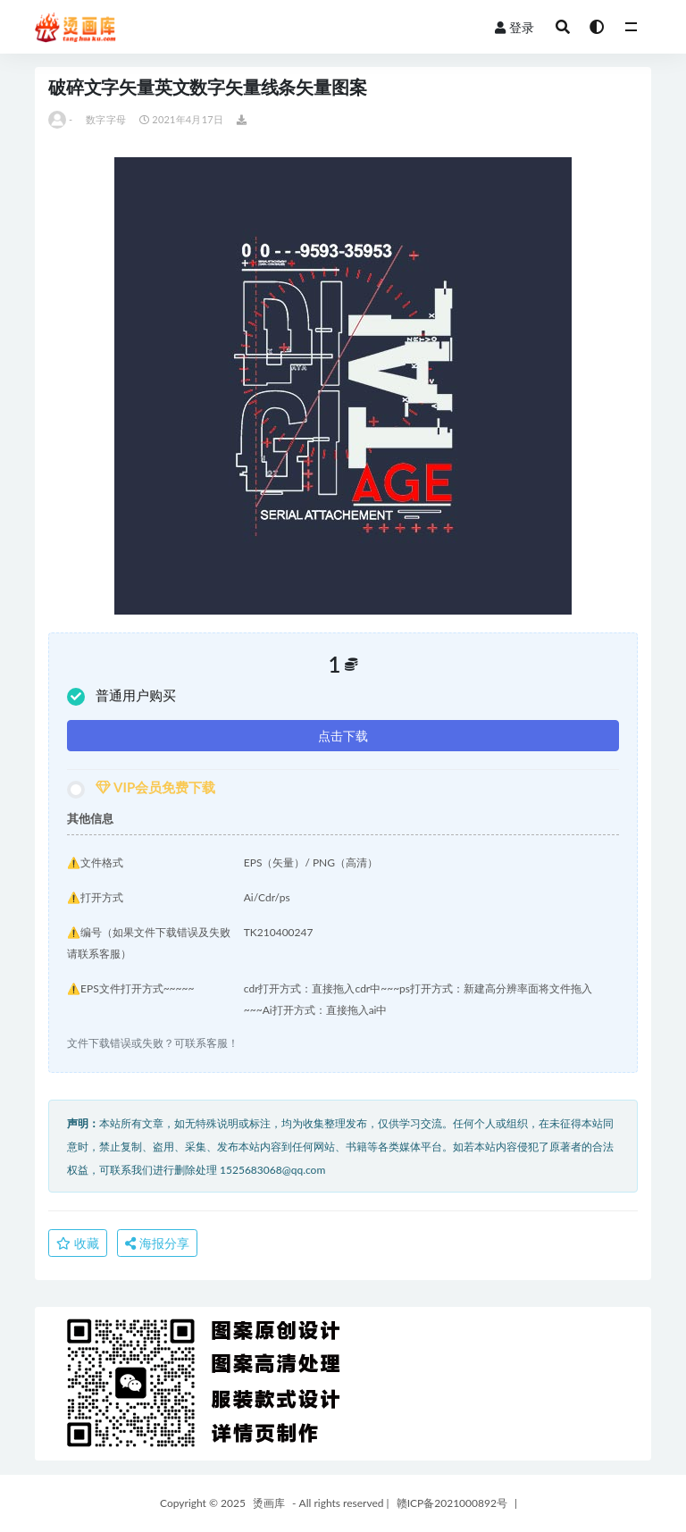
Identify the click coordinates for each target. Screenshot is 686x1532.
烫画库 (269, 1503)
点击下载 (343, 735)
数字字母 (106, 119)
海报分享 (157, 1243)
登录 (514, 27)
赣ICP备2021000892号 (452, 1503)
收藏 (77, 1243)
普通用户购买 (121, 696)
